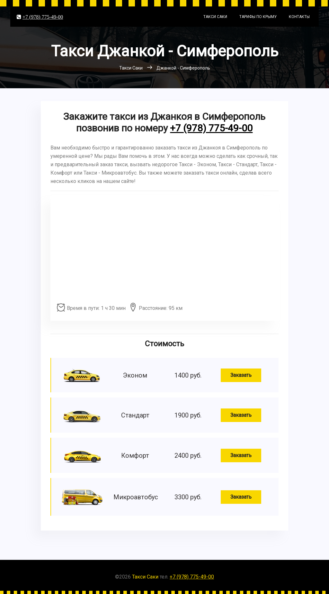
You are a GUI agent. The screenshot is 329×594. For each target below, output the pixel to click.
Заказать (241, 375)
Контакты (299, 16)
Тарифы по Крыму (258, 16)
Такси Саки (215, 16)
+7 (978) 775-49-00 (42, 16)
